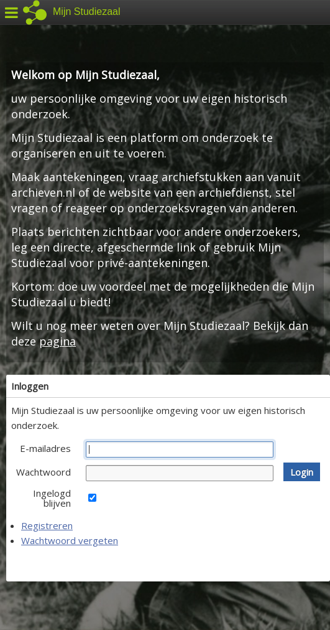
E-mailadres (45, 448)
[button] (301, 472)
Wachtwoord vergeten (69, 540)
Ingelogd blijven (52, 498)
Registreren (47, 525)
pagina (57, 341)
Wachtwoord (43, 472)
